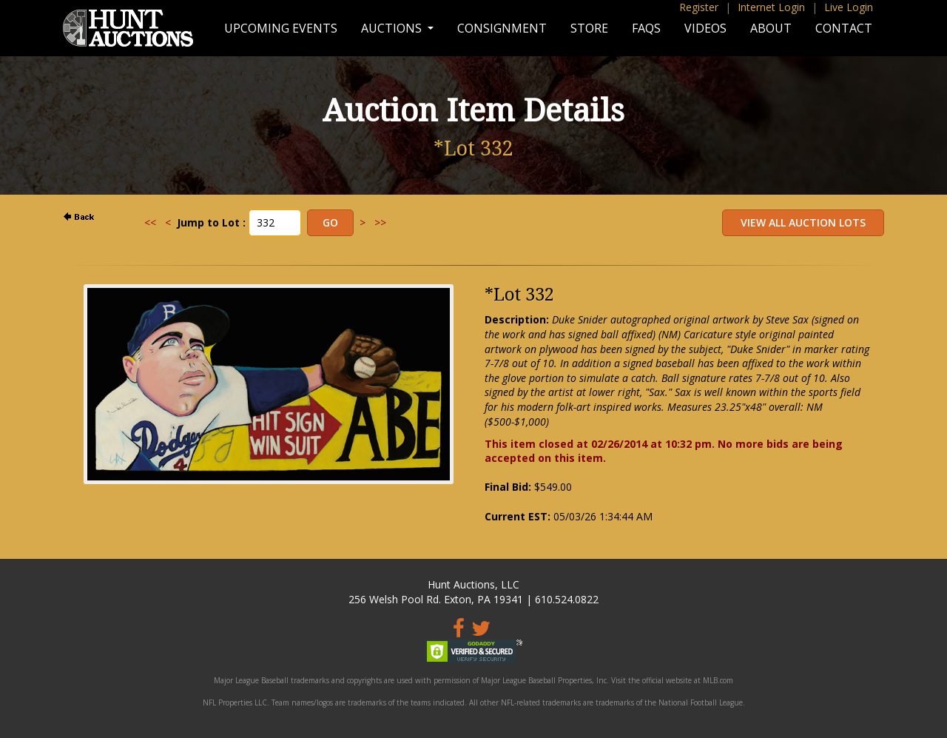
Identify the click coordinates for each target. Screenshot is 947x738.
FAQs (646, 28)
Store (589, 28)
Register (698, 7)
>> (380, 222)
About (771, 28)
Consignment (502, 28)
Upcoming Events (280, 28)
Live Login (848, 7)
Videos (705, 28)
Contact (843, 28)
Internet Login (771, 7)
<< (150, 222)
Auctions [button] (393, 28)
